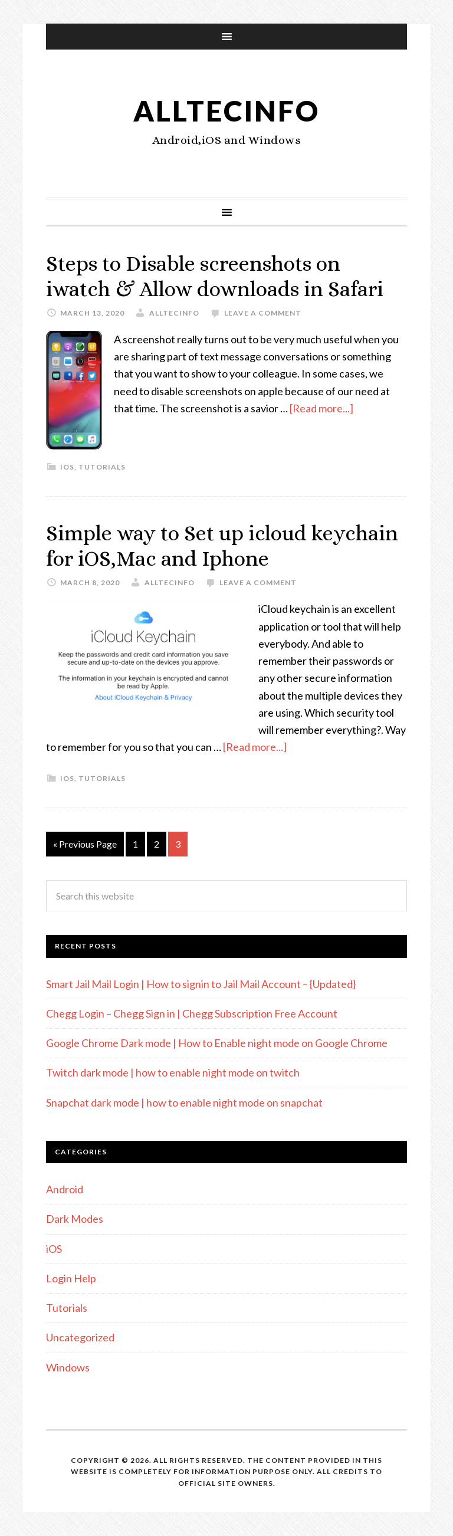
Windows (68, 1367)
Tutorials (102, 466)
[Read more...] (321, 408)
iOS (67, 466)
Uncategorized (80, 1337)
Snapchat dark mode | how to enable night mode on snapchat (184, 1102)
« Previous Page (85, 843)
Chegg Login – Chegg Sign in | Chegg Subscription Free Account (191, 1013)
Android (64, 1189)
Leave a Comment (262, 312)
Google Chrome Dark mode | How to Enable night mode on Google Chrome (217, 1042)
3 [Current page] (177, 843)
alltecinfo (226, 110)
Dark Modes (74, 1218)
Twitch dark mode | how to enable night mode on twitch (173, 1072)
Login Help (71, 1278)
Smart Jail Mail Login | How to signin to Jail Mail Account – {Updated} (201, 983)
